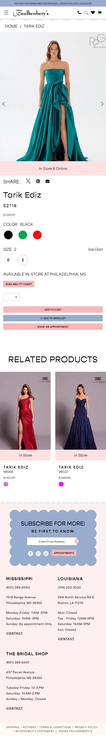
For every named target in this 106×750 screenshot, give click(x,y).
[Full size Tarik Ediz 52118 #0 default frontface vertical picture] (53, 104)
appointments (64, 567)
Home (11, 27)
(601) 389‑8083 (18, 602)
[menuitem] (6, 13)
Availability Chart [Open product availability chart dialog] (23, 286)
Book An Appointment (53, 335)
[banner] (31, 14)
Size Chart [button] (93, 250)
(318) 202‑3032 (69, 602)
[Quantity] (11, 300)
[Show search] (86, 13)
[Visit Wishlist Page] (93, 13)
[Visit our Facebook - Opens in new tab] (26, 567)
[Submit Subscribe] (83, 552)
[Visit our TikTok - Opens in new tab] (41, 567)
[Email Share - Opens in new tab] (47, 182)
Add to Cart (53, 313)
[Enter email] (51, 552)
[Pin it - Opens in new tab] (38, 182)
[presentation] (25, 426)
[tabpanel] (53, 104)
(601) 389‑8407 (17, 677)
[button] (6, 13)
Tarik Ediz (34, 27)
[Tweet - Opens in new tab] (28, 182)
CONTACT (16, 648)
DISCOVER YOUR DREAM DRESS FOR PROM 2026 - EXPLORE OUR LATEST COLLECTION (53, 3)
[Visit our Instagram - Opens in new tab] (34, 567)
